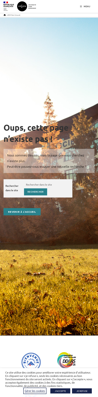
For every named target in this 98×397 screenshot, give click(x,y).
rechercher (36, 192)
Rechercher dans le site (11, 188)
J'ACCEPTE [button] (60, 390)
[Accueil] (5, 15)
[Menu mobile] (85, 6)
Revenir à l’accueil (22, 211)
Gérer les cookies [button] (35, 390)
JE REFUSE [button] (81, 390)
